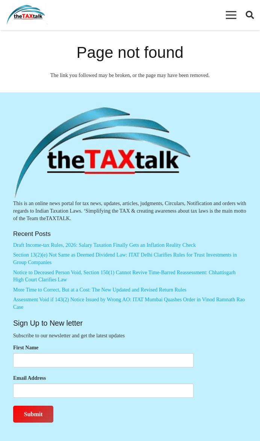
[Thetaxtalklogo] (26, 15)
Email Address (29, 378)
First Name (25, 347)
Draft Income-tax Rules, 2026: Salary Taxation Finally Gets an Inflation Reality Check (104, 245)
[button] (231, 15)
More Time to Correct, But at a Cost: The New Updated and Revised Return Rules (99, 290)
